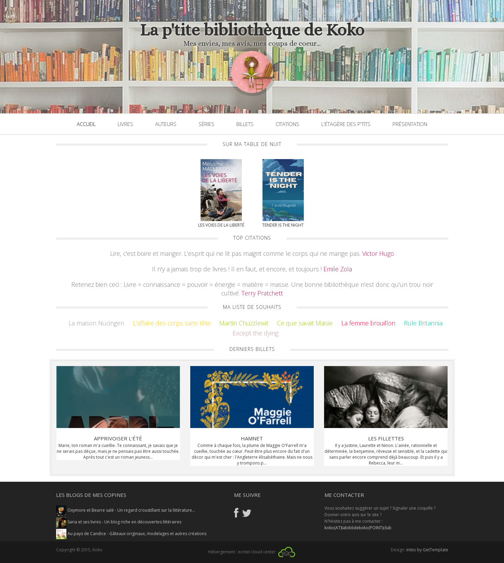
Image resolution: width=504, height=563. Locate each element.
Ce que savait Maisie (305, 323)
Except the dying (255, 333)
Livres (125, 124)
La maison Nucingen (96, 323)
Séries (206, 124)
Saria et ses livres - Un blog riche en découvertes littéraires (118, 522)
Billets (245, 124)
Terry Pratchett (262, 293)
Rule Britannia (423, 323)
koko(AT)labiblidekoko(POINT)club (358, 528)
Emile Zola (337, 269)
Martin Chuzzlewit (243, 323)
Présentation (410, 124)
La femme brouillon (368, 323)
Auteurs (165, 124)
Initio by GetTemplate (427, 550)
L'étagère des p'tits (346, 124)
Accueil (86, 124)
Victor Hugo (378, 253)
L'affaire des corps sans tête (172, 323)
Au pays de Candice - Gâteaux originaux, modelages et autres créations (131, 533)
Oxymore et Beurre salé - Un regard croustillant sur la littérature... (125, 510)
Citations (287, 124)
